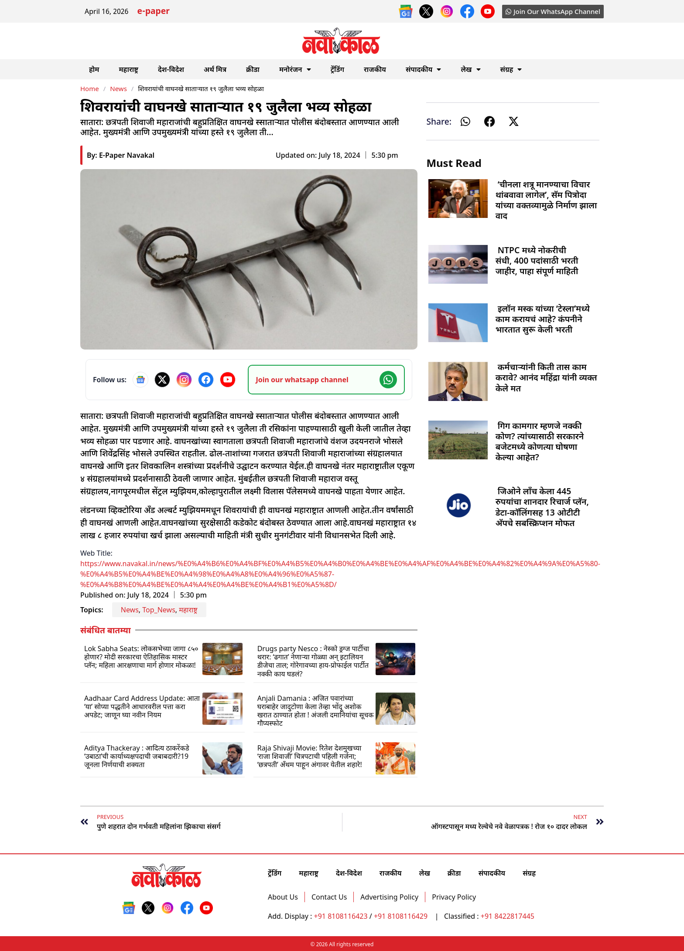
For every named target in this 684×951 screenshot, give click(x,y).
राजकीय (375, 69)
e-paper (153, 12)
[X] (162, 379)
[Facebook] (206, 379)
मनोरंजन (295, 69)
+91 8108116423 (341, 916)
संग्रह (511, 69)
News (118, 88)
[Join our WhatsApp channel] (326, 379)
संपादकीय (423, 69)
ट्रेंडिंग (337, 69)
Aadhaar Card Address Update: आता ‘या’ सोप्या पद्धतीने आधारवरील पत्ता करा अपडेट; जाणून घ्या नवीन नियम (142, 706)
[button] (465, 121)
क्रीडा (253, 69)
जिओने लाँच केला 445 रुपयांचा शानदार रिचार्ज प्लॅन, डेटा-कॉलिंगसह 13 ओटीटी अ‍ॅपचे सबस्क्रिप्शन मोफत (542, 507)
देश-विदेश (171, 69)
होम (94, 69)
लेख (470, 69)
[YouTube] (228, 379)
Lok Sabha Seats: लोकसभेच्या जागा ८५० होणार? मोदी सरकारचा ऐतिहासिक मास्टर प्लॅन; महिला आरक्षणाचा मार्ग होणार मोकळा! (141, 657)
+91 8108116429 (401, 916)
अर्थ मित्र (215, 69)
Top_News (158, 610)
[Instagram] (184, 379)
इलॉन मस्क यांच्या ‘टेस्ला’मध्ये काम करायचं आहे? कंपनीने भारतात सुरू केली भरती (543, 318)
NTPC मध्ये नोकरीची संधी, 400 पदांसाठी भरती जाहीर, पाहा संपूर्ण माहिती (537, 260)
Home (89, 88)
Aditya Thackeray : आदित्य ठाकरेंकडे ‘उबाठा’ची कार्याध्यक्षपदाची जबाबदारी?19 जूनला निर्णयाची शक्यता (136, 756)
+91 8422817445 (507, 916)
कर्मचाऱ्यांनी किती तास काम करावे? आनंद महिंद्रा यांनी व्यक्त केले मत (546, 377)
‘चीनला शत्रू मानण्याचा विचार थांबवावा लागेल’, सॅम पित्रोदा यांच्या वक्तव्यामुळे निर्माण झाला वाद (546, 200)
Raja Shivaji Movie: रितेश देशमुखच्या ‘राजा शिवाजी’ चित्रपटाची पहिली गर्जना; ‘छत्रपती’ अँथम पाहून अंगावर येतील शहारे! (309, 756)
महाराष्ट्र (128, 69)
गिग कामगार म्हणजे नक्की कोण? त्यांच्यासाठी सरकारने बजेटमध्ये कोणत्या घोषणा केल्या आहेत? (540, 441)
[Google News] (140, 379)
